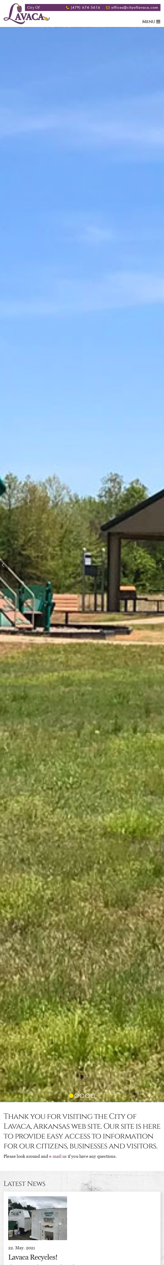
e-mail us (58, 1156)
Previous (4, 565)
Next (160, 565)
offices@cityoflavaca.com (134, 7)
